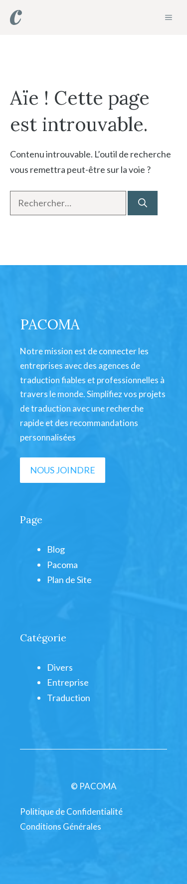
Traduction (68, 697)
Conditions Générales (60, 826)
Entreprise (68, 682)
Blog (56, 549)
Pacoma (62, 564)
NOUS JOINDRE (62, 469)
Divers (60, 667)
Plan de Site (69, 579)
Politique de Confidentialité (71, 811)
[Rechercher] (143, 203)
